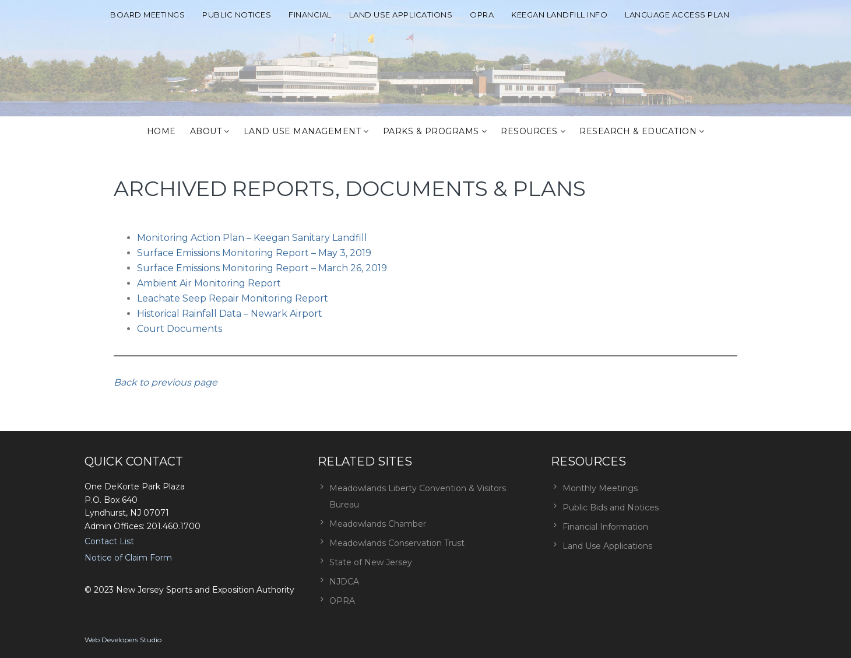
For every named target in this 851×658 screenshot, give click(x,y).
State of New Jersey (370, 562)
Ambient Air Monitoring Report (209, 283)
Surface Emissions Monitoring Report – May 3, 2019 (254, 252)
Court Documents (179, 328)
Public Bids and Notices (610, 507)
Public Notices (236, 14)
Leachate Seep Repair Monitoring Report (232, 298)
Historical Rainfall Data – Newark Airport (229, 313)
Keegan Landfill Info (559, 14)
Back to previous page (165, 382)
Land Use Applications (401, 14)
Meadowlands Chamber (377, 524)
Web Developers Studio (123, 639)
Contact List (109, 541)
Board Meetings (147, 14)
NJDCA (344, 581)
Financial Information (605, 527)
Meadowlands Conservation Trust (397, 543)
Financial (310, 14)
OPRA (482, 14)
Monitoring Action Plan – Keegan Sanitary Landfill (252, 237)
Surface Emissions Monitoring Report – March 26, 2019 (262, 268)
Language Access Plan (677, 14)
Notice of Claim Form (128, 557)
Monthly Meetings (600, 488)
